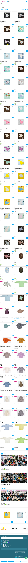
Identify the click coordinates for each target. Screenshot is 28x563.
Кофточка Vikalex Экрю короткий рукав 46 (18, 141)
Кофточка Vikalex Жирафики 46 (3, 34)
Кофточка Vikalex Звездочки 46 (17, 61)
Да (7, 561)
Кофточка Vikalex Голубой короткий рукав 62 (5, 519)
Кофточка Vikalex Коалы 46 (3, 88)
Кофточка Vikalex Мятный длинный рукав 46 (5, 168)
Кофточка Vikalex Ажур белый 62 (17, 519)
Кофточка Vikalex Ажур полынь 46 (4, 248)
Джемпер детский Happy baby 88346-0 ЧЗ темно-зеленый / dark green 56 (20, 276)
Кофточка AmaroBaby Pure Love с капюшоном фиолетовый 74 (6, 317)
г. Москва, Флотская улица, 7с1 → (6, 546)
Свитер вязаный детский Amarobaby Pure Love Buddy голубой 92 (6, 390)
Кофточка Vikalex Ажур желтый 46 (4, 221)
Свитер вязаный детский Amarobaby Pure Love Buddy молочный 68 (6, 376)
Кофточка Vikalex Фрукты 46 (3, 101)
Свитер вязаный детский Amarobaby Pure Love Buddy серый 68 (20, 376)
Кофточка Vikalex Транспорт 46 (17, 21)
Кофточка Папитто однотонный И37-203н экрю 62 (5, 446)
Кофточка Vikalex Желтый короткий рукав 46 (5, 181)
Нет (20, 561)
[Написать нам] (26, 558)
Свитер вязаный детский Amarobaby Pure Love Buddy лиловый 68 (20, 361)
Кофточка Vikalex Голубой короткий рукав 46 (5, 208)
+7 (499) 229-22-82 (5, 541)
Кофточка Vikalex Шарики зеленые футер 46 (19, 101)
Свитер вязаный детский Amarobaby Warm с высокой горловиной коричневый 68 (20, 405)
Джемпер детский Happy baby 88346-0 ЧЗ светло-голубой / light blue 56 (6, 276)
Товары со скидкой (14, 11)
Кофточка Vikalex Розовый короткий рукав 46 (19, 128)
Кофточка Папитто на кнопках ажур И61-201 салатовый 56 (20, 446)
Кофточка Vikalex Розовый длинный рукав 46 (5, 128)
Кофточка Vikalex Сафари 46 (17, 34)
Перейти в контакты (14, 548)
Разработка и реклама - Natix (18, 557)
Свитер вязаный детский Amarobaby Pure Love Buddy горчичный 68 (20, 346)
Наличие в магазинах (3, 11)
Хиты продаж (9, 11)
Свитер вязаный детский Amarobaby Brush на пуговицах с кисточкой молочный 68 (6, 405)
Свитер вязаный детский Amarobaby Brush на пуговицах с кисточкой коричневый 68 (20, 390)
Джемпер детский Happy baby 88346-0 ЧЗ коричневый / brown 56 (20, 262)
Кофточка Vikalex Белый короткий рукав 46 (19, 181)
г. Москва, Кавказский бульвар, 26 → (7, 544)
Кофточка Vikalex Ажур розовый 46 (18, 221)
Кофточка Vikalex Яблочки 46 (17, 74)
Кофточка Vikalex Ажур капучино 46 (18, 248)
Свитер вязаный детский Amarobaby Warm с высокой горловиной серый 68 (20, 419)
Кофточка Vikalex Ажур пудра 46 (3, 261)
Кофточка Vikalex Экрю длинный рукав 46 (4, 141)
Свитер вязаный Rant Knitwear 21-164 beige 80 (19, 317)
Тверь (5, 453)
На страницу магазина (3, 470)
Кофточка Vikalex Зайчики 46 (3, 74)
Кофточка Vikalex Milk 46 (3, 21)
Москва (2, 453)
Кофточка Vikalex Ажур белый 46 (18, 208)
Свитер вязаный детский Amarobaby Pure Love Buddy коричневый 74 (6, 361)
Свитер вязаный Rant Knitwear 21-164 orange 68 (5, 346)
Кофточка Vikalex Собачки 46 (17, 88)
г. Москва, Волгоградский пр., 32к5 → (7, 545)
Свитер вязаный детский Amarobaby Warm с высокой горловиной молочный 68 (6, 419)
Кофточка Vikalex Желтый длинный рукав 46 (19, 168)
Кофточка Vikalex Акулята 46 (3, 61)
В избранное (13, 13)
